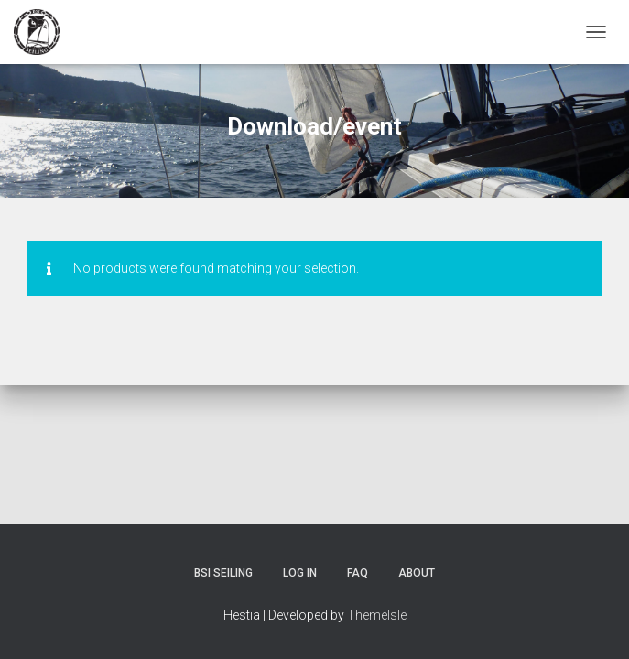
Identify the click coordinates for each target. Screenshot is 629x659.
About (416, 573)
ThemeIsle (377, 615)
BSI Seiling (223, 573)
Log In (300, 573)
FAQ (357, 573)
